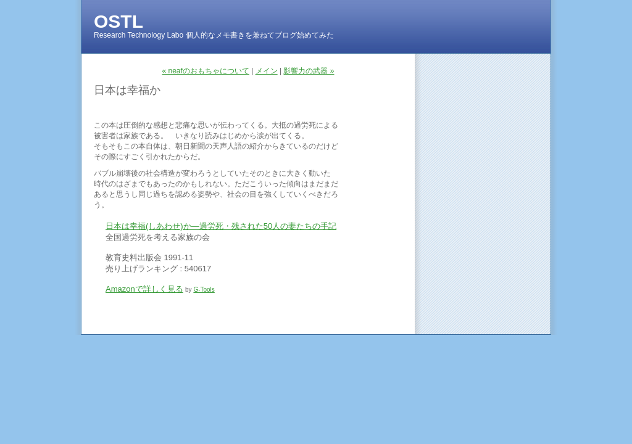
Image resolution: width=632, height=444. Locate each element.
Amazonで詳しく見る (144, 289)
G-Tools (203, 289)
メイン (267, 71)
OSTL (118, 21)
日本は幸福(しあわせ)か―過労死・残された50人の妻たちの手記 (221, 226)
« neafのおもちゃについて (205, 71)
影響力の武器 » (308, 71)
